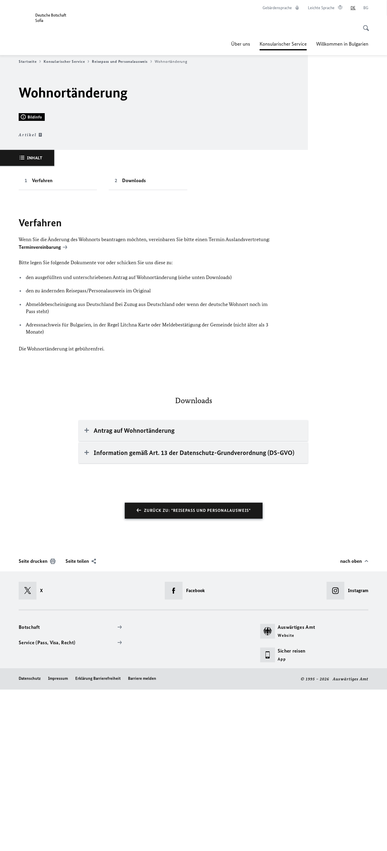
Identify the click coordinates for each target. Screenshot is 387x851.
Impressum (58, 839)
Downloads (134, 342)
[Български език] (365, 8)
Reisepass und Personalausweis (122, 61)
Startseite (30, 61)
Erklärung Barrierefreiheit (98, 839)
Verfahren (42, 342)
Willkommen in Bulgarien (342, 44)
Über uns (240, 44)
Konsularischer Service (283, 43)
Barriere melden (142, 839)
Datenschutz (30, 839)
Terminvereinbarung (40, 409)
